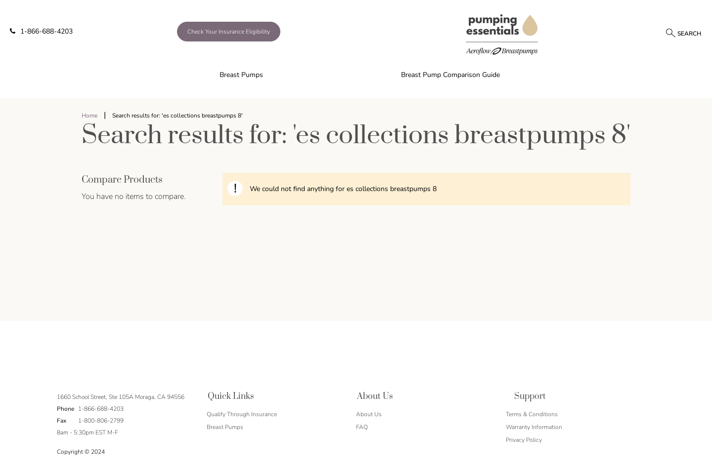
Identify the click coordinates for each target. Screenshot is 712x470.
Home (89, 115)
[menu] (356, 75)
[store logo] (502, 34)
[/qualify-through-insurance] (257, 31)
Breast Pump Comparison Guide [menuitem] (450, 74)
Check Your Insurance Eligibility (228, 32)
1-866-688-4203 (41, 31)
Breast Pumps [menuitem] (241, 74)
